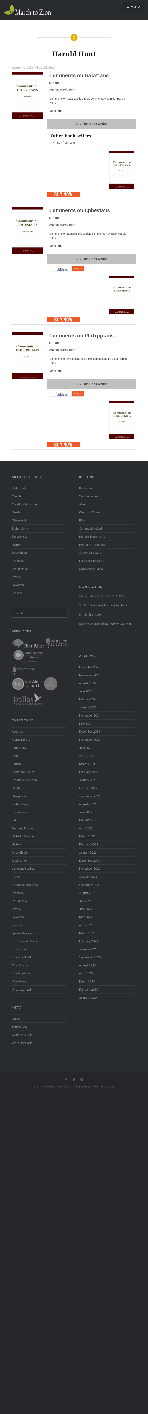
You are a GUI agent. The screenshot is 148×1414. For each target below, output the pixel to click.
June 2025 (85, 691)
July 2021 (85, 901)
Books (28, 67)
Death (16, 512)
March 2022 (87, 836)
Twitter (108, 605)
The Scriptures (21, 973)
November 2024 (89, 715)
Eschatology (20, 528)
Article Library (21, 739)
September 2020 (90, 957)
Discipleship (19, 520)
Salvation (18, 584)
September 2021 (90, 884)
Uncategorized (21, 989)
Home (16, 67)
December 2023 (89, 731)
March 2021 (87, 933)
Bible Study (19, 488)
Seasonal (17, 593)
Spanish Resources (24, 933)
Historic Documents (92, 536)
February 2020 (88, 989)
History (17, 544)
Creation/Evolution (24, 504)
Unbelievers (19, 981)
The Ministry (20, 965)
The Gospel (19, 949)
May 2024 (85, 723)
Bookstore (86, 488)
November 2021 (89, 868)
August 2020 (87, 965)
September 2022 (90, 796)
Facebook (95, 605)
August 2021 (87, 892)
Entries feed (19, 1026)
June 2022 (85, 812)
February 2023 (88, 771)
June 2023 (85, 747)
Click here (94, 614)
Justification (20, 860)
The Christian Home (25, 941)
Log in (16, 1018)
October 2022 (88, 788)
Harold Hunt (46, 67)
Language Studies (23, 868)
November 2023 (89, 739)
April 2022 (86, 828)
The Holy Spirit (21, 957)
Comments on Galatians (79, 75)
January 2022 (88, 852)
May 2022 (85, 820)
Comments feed (22, 1034)
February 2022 (88, 844)
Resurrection (20, 568)
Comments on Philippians (81, 335)
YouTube (121, 605)
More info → (57, 110)
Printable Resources (92, 544)
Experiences (19, 536)
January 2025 (88, 707)
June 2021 (85, 909)
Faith (15, 820)
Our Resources (88, 496)
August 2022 (87, 804)
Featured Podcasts (91, 560)
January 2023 (88, 780)
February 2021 (88, 941)
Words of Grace (89, 512)
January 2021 (88, 949)
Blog (82, 520)
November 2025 (89, 675)
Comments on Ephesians (79, 210)
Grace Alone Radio (91, 568)
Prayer (16, 876)
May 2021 (85, 917)
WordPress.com (104, 1086)
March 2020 (87, 981)
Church (16, 496)
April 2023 (86, 755)
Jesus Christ (19, 552)
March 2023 (87, 764)
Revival (16, 577)
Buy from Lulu (66, 142)
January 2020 (88, 997)
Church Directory (90, 552)
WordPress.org (22, 1042)
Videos (83, 504)
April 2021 (86, 925)
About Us (18, 731)
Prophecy (18, 560)
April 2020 (86, 973)
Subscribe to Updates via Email (112, 623)
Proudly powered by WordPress (53, 1086)
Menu (135, 6)
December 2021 (89, 860)
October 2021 (88, 876)
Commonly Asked (90, 528)
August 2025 (87, 683)
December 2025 (89, 667)
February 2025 (88, 699)
